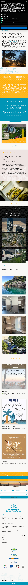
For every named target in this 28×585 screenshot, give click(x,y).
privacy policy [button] (8, 4)
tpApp (19, 469)
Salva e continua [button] (14, 28)
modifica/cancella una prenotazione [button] (11, 499)
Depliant (3, 540)
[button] (7, 491)
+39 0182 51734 (5, 520)
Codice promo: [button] (2, 499)
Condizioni (4, 535)
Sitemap (3, 576)
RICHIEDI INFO (14, 477)
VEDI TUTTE (4, 272)
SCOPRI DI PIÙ (4, 179)
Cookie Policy (4, 575)
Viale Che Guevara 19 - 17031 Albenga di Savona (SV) (13, 518)
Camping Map (4, 539)
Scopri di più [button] (14, 25)
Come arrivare (4, 542)
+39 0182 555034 (5, 521)
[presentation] (11, 145)
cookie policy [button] (15, 6)
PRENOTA (14, 583)
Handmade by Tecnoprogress (7, 580)
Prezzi (3, 537)
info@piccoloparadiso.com (7, 523)
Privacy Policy (4, 573)
